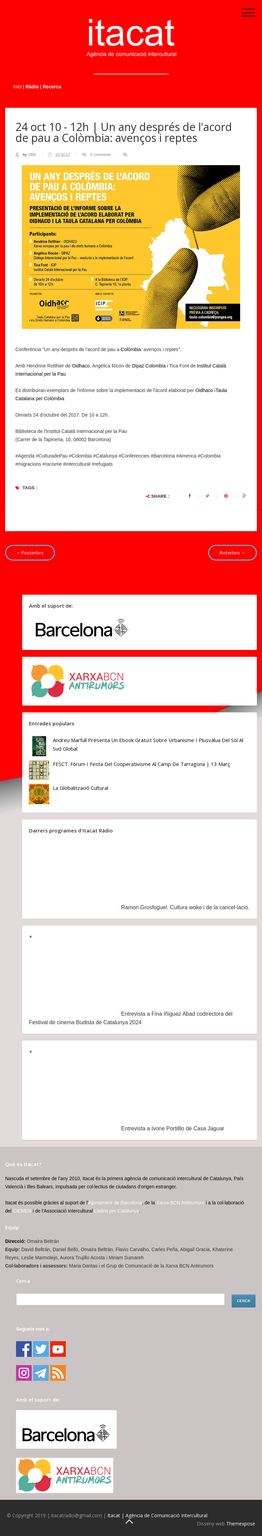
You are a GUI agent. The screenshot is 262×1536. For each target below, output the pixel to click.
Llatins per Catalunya (116, 1211)
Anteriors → (232, 552)
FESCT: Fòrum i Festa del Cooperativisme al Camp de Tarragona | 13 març (141, 763)
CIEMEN (22, 1211)
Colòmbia (131, 349)
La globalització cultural (80, 787)
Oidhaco (81, 365)
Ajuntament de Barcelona (115, 1202)
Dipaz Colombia (149, 365)
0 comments (100, 155)
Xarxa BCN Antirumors (180, 1202)
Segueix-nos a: (33, 1329)
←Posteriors (30, 552)
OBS (32, 155)
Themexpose (240, 1523)
